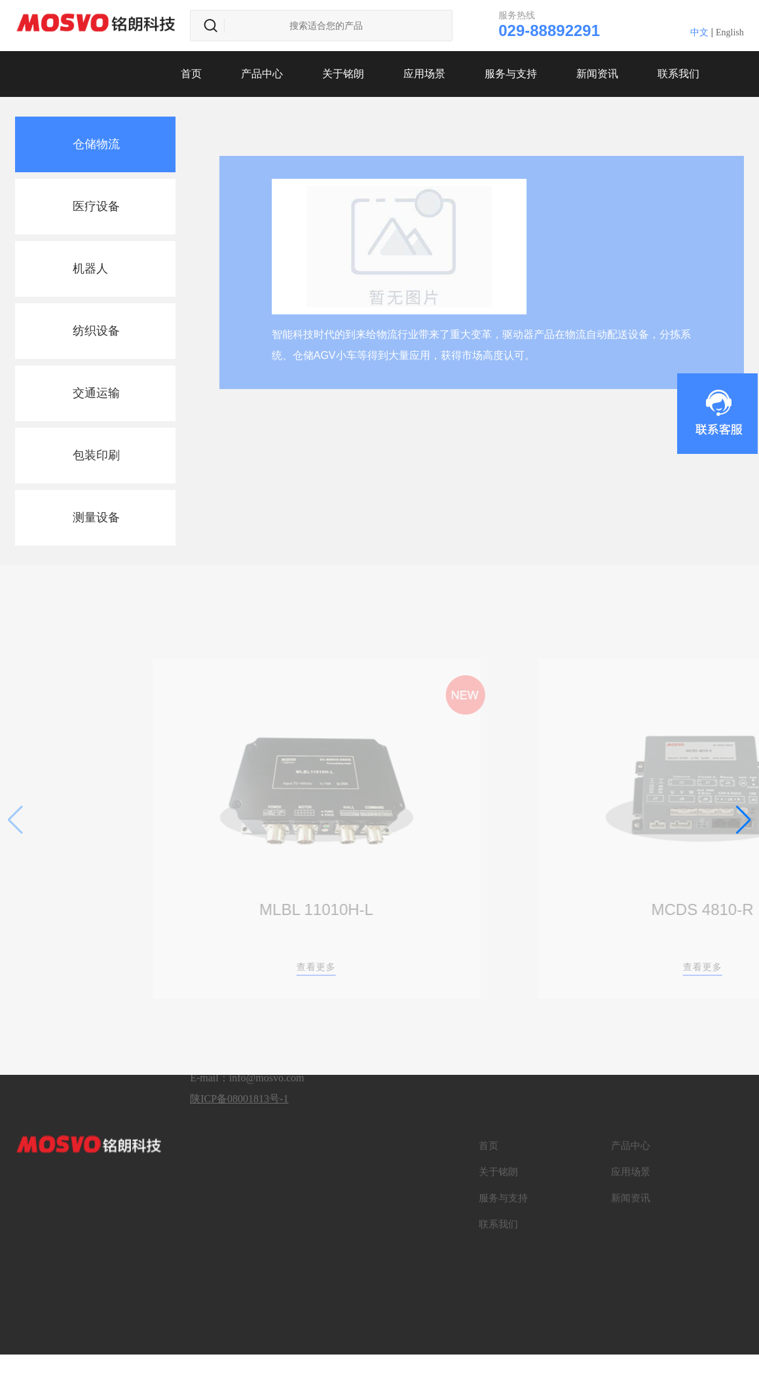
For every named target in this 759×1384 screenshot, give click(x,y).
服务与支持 (511, 73)
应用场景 (424, 73)
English (730, 32)
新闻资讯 (597, 73)
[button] (743, 820)
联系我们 (678, 73)
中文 (699, 32)
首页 (191, 73)
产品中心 (262, 73)
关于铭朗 (343, 73)
